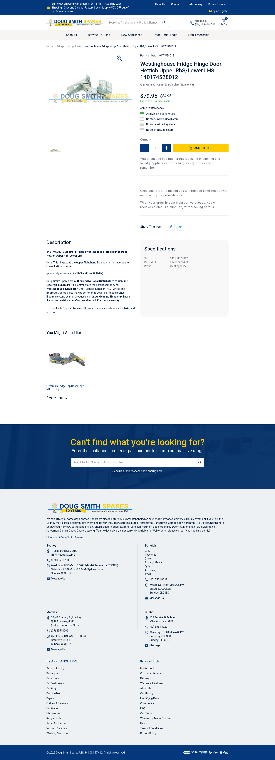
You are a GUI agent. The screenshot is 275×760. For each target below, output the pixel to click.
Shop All (71, 35)
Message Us (58, 578)
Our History (146, 693)
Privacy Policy (148, 733)
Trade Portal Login (165, 35)
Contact (175, 4)
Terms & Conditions (151, 728)
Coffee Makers (55, 683)
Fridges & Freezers (57, 703)
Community (147, 703)
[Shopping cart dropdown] (224, 22)
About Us (160, 4)
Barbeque (52, 673)
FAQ (142, 708)
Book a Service (217, 4)
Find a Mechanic (198, 35)
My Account (147, 668)
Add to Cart (201, 148)
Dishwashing (53, 693)
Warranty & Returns (151, 683)
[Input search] (133, 22)
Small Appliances (56, 723)
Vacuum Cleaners (56, 728)
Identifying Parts (150, 698)
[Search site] (164, 22)
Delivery (145, 678)
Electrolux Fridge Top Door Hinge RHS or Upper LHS (65, 388)
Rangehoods (53, 718)
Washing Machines (57, 733)
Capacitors (52, 678)
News (143, 723)
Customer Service (150, 673)
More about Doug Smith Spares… (65, 537)
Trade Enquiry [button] (194, 4)
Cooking (51, 688)
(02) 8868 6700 (205, 24)
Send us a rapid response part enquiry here (137, 471)
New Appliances (131, 35)
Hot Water (52, 708)
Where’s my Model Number (155, 718)
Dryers (50, 698)
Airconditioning (55, 668)
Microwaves (53, 713)
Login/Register (219, 11)
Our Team (146, 713)
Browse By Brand (99, 35)
